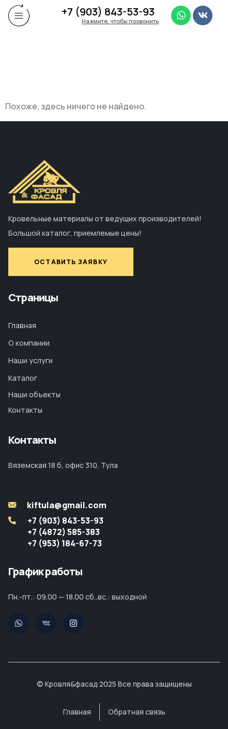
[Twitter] (18, 623)
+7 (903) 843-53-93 (108, 12)
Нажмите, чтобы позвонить (120, 21)
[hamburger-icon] (19, 15)
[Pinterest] (46, 623)
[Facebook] (73, 623)
